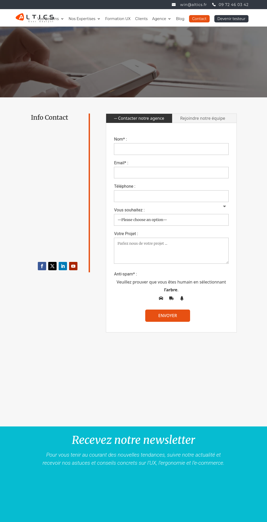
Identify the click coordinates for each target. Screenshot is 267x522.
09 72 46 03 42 (234, 5)
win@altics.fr (193, 5)
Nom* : (120, 139)
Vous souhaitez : (129, 209)
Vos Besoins (48, 19)
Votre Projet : (126, 233)
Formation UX (118, 19)
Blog (180, 19)
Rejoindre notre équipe (202, 118)
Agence (159, 19)
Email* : (121, 162)
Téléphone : (124, 186)
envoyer (167, 315)
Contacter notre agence (141, 118)
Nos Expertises (82, 19)
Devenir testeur (231, 18)
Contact (199, 18)
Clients (141, 19)
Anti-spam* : (125, 274)
